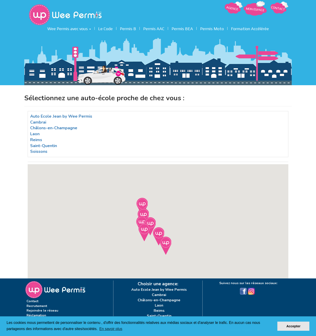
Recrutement (37, 306)
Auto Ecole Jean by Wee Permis (61, 116)
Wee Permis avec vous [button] (69, 28)
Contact (32, 301)
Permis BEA (182, 28)
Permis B (128, 28)
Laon (35, 134)
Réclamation (36, 315)
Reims (36, 140)
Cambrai (38, 122)
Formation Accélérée (250, 28)
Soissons (38, 151)
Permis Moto (212, 28)
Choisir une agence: (158, 284)
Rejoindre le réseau (42, 310)
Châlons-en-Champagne (53, 128)
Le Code (105, 28)
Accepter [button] (293, 326)
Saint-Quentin (43, 145)
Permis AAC (153, 28)
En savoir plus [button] (110, 329)
